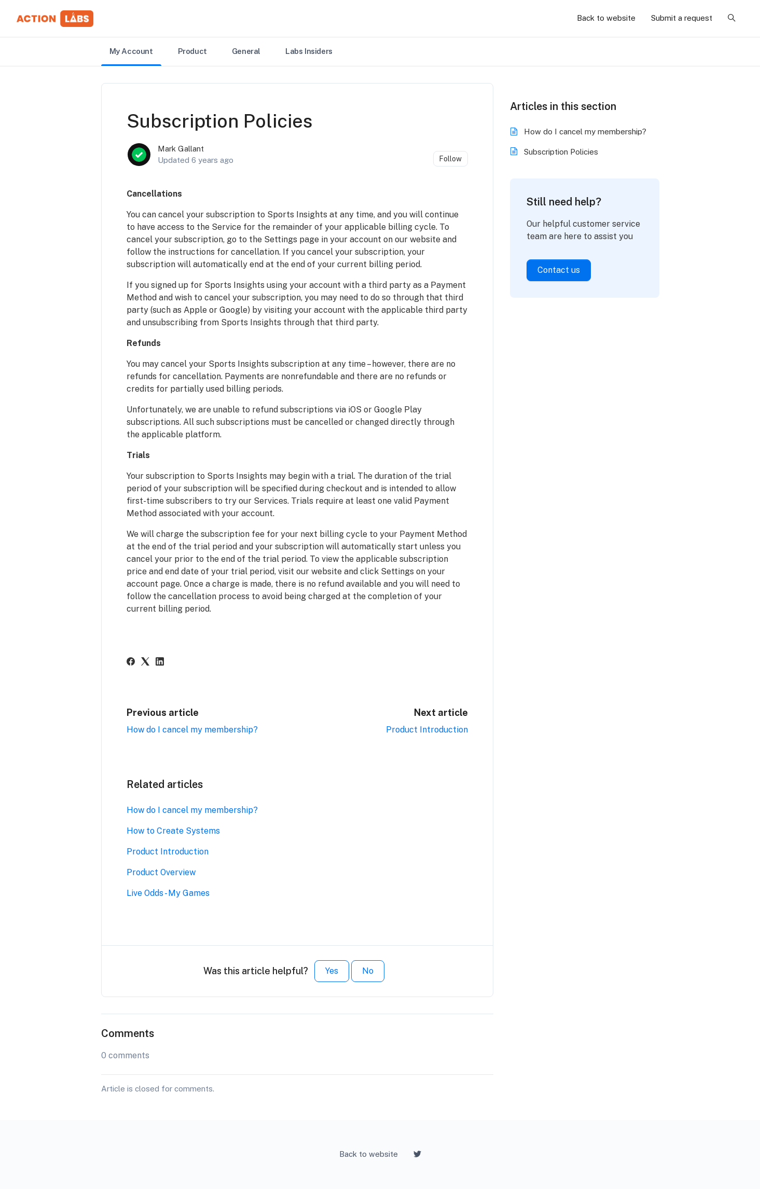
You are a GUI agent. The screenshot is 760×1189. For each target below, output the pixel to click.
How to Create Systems (173, 831)
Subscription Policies (561, 151)
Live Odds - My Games (168, 893)
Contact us (558, 270)
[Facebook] (131, 663)
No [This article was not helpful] (368, 971)
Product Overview (161, 872)
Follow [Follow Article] (450, 159)
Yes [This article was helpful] (331, 971)
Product (192, 51)
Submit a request (681, 17)
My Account (131, 51)
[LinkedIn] (160, 663)
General (246, 51)
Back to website (606, 17)
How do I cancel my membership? (192, 730)
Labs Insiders (309, 51)
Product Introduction (427, 730)
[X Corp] (145, 663)
